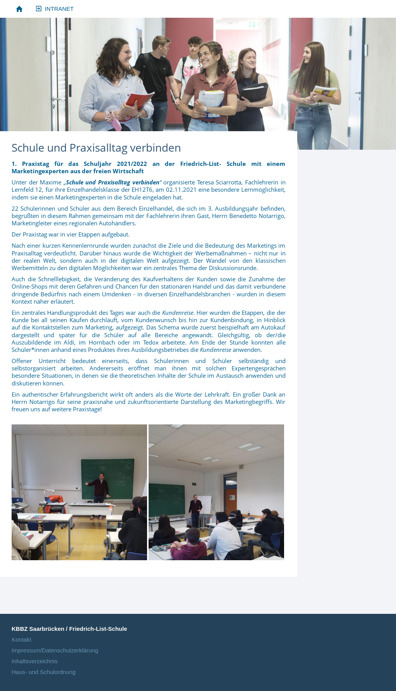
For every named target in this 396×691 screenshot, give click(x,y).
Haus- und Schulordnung (44, 672)
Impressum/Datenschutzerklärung (55, 650)
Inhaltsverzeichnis (35, 661)
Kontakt (21, 639)
